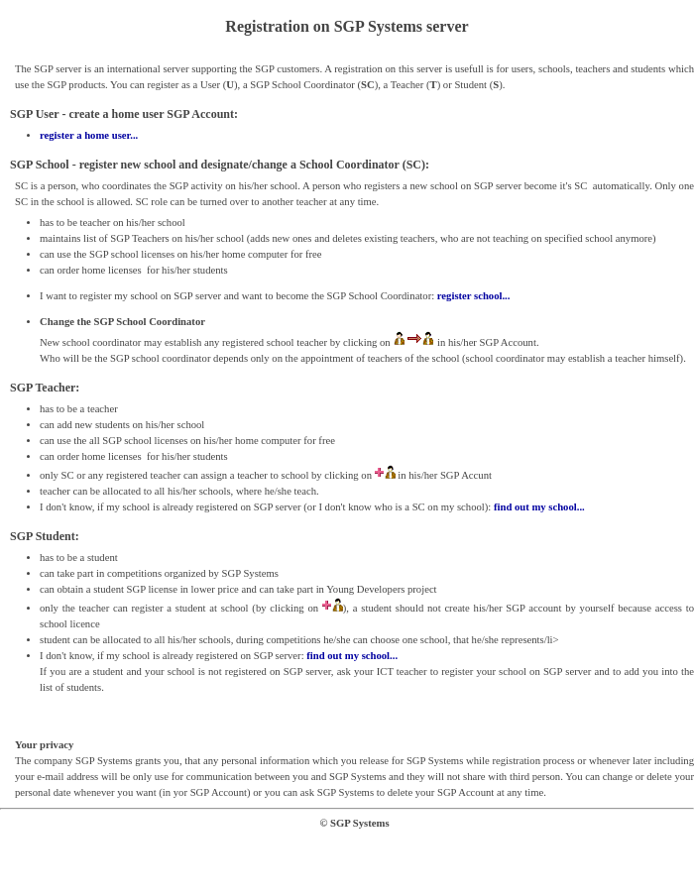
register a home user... (89, 135)
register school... (474, 295)
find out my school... (539, 507)
